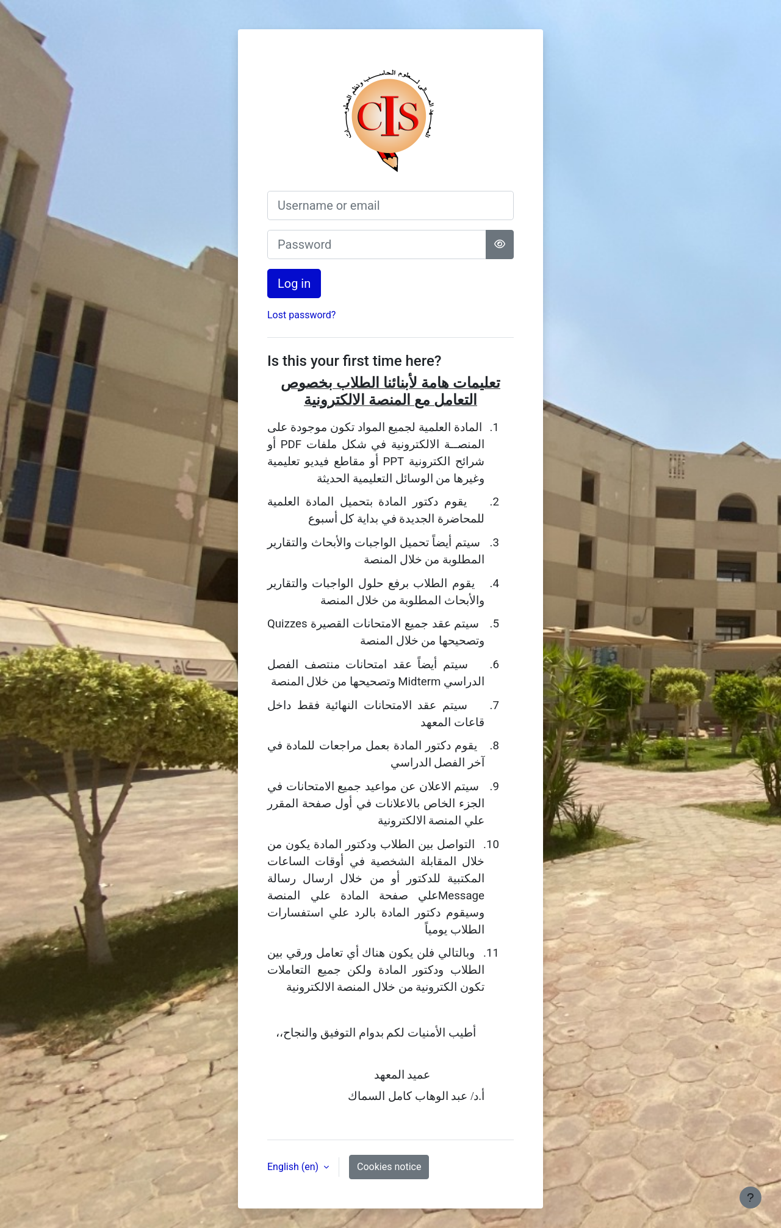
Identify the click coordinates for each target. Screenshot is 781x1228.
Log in (294, 283)
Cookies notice (389, 1167)
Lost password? (301, 315)
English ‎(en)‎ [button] (294, 1167)
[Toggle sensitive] (500, 244)
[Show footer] (750, 1197)
